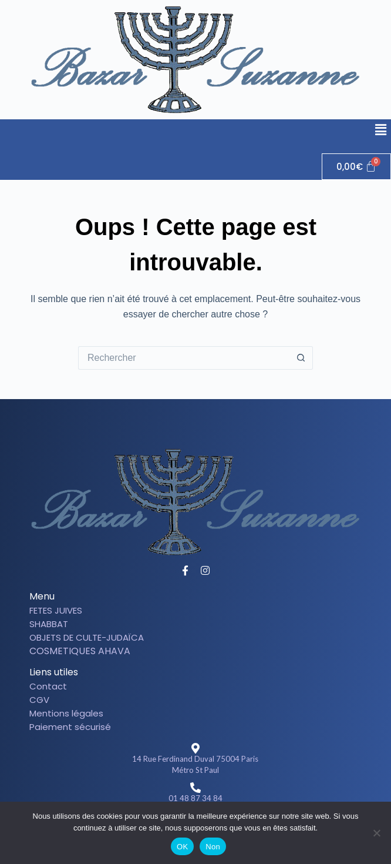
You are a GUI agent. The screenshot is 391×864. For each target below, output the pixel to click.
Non (212, 846)
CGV (39, 700)
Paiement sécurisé (70, 727)
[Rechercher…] (183, 358)
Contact (48, 686)
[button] (381, 130)
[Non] (376, 833)
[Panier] (357, 166)
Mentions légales (66, 713)
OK (182, 846)
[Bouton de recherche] (301, 358)
